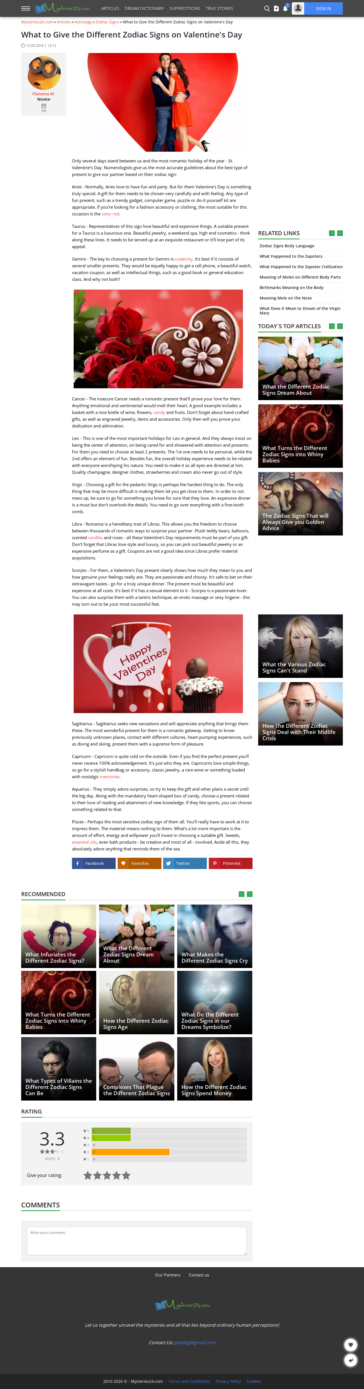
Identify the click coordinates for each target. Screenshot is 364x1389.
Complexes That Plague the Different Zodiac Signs (136, 1090)
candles (95, 537)
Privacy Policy (228, 1381)
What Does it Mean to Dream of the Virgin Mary (300, 311)
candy (159, 412)
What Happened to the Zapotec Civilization (301, 266)
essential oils (84, 842)
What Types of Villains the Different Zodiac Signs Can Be (58, 1087)
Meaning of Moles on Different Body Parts (300, 277)
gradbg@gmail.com (195, 1342)
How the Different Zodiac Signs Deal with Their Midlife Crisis (299, 732)
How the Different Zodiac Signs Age (135, 1024)
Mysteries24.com (37, 22)
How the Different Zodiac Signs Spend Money (214, 1090)
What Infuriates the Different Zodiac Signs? (54, 957)
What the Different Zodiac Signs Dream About (296, 389)
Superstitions (185, 8)
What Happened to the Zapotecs (291, 256)
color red (110, 214)
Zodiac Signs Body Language (287, 245)
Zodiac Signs (107, 22)
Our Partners (167, 1275)
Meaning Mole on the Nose (286, 298)
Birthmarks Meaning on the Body (292, 287)
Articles (110, 8)
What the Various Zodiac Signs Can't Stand (294, 667)
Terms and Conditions (189, 1381)
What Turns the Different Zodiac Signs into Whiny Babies (294, 454)
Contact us (199, 1275)
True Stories (219, 8)
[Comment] (137, 1241)
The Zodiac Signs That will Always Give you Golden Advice (295, 522)
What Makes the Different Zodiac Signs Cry (214, 957)
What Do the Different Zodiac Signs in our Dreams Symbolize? (210, 1021)
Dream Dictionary (144, 8)
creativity (184, 259)
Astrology (83, 22)
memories (110, 776)
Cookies (254, 1381)
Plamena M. (43, 94)
